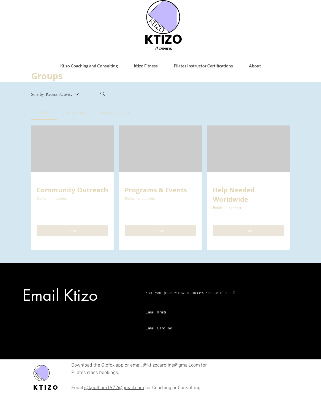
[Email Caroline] (167, 328)
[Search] (102, 94)
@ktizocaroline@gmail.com (171, 365)
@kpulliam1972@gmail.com (114, 388)
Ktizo (46, 387)
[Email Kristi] (167, 312)
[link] (44, 112)
